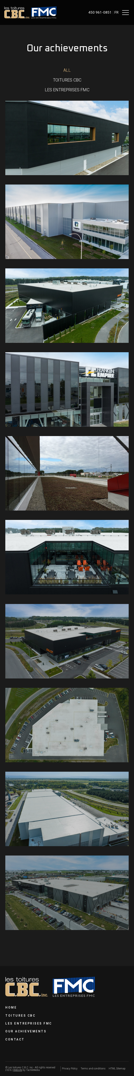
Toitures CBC (20, 1015)
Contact (15, 1039)
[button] (125, 12)
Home (11, 1007)
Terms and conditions (93, 1068)
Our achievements (26, 1031)
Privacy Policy (70, 1068)
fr (116, 12)
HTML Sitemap (117, 1068)
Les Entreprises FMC (28, 1023)
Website (17, 1070)
